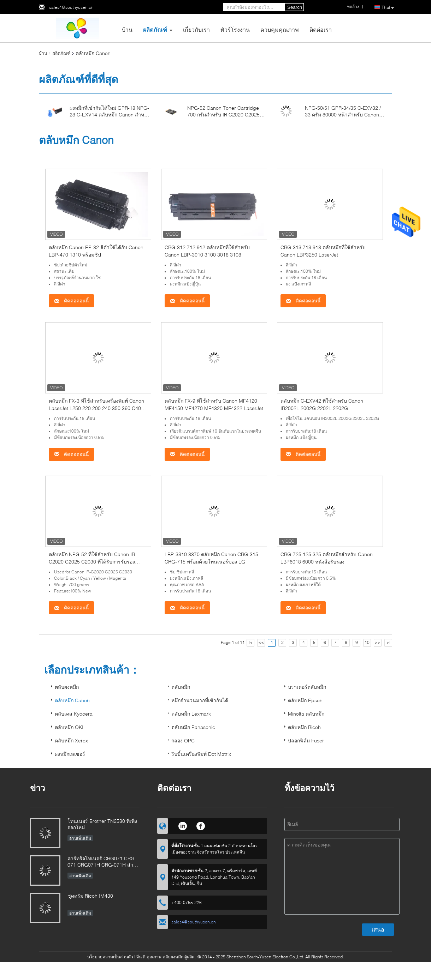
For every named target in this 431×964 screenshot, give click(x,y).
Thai (388, 7)
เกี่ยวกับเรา (196, 29)
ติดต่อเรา (320, 29)
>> (377, 642)
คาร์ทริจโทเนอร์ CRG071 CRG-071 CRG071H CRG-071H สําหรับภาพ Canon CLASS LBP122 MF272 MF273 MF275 (101, 862)
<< (261, 642)
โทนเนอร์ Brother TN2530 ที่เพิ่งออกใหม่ (102, 824)
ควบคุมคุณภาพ (279, 29)
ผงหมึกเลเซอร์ (70, 754)
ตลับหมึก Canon (72, 700)
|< (251, 642)
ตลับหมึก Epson (305, 700)
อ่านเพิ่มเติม (80, 838)
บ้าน (127, 29)
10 (367, 642)
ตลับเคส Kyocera (74, 714)
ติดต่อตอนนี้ (71, 300)
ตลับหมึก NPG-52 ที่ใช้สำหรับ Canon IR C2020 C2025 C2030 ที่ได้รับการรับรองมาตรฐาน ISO (92, 561)
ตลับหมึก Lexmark (191, 714)
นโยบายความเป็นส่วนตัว (110, 956)
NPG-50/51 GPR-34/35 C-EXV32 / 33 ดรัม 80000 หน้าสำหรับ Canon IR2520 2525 (343, 114)
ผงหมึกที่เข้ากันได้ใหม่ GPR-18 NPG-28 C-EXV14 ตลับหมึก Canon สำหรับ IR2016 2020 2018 (110, 114)
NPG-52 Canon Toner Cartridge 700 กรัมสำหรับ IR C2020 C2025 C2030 (223, 114)
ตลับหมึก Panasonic (193, 727)
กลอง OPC (183, 740)
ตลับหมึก (180, 687)
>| (388, 642)
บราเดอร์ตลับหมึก (307, 687)
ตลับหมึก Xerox (71, 740)
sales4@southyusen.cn (71, 7)
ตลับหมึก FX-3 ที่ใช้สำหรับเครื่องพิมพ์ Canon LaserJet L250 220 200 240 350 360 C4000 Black (98, 408)
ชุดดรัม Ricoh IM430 (90, 896)
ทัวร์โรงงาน (235, 29)
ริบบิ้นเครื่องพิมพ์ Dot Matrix (201, 754)
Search (294, 7)
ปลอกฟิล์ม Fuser (306, 740)
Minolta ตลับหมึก (306, 714)
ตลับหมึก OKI (69, 727)
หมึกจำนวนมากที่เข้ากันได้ (199, 700)
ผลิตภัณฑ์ (155, 29)
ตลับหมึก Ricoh (304, 727)
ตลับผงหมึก (67, 687)
